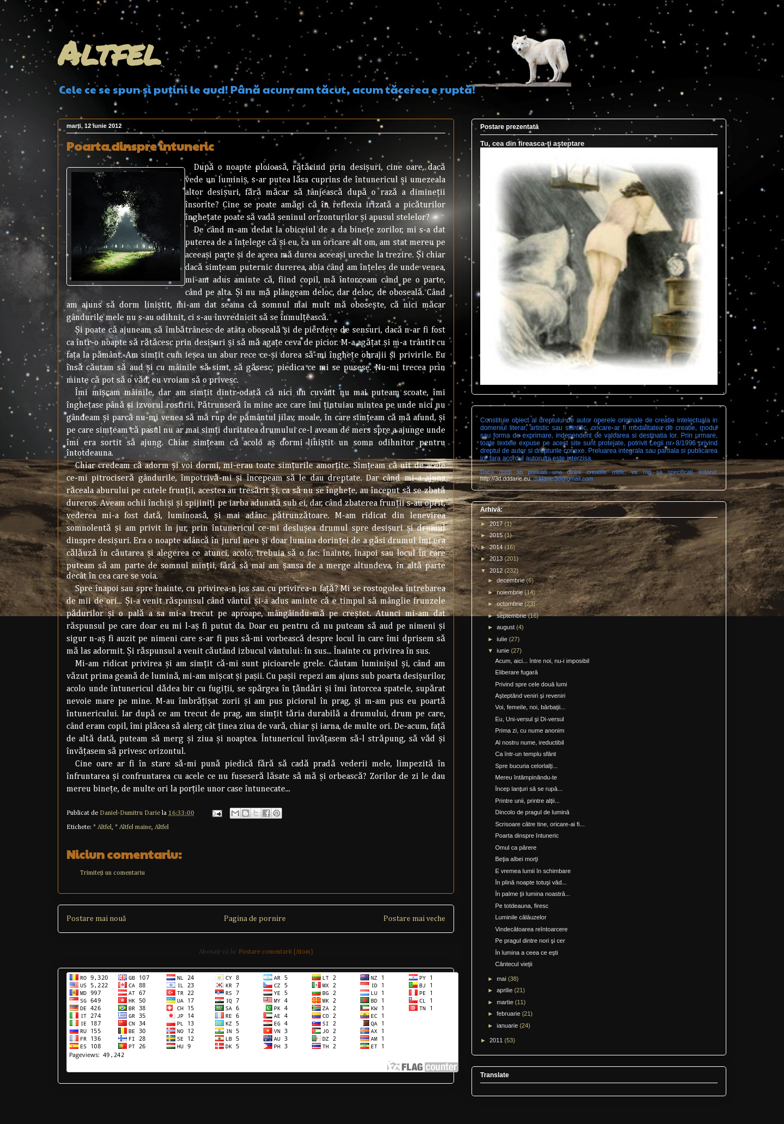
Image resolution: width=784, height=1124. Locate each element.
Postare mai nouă (96, 919)
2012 (497, 570)
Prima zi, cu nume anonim (529, 730)
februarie (509, 1013)
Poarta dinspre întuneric (527, 835)
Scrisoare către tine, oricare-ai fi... (539, 824)
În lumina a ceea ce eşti (526, 952)
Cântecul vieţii (513, 964)
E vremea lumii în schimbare (533, 871)
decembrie (511, 580)
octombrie (510, 603)
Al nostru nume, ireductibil (529, 742)
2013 (497, 558)
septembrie (512, 615)
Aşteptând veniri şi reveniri (530, 695)
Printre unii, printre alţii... (527, 800)
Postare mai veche (414, 919)
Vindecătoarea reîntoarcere (531, 929)
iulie (503, 639)
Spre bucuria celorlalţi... (526, 766)
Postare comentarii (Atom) (275, 952)
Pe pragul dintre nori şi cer (530, 940)
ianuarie (508, 1025)
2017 (497, 523)
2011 (497, 1040)
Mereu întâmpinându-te (526, 777)
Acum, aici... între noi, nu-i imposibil (542, 661)
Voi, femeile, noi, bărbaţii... (530, 707)
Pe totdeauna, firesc (521, 905)
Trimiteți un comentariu (112, 873)
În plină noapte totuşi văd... (530, 882)
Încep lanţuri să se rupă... (528, 788)
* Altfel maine (133, 827)
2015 (497, 535)
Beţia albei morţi (516, 859)
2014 (497, 547)
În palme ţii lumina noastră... (532, 893)
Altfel (109, 52)
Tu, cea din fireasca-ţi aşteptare (532, 143)
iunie (504, 650)
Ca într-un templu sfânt (525, 754)
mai (502, 978)
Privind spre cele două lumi (531, 684)
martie (506, 1002)
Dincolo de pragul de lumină (532, 812)
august (506, 627)
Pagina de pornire (255, 919)
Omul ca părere (515, 847)
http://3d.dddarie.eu (505, 478)
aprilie (505, 990)
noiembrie (510, 592)
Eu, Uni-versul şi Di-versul (529, 719)
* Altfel (102, 827)
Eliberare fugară (516, 672)
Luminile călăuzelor (520, 917)
